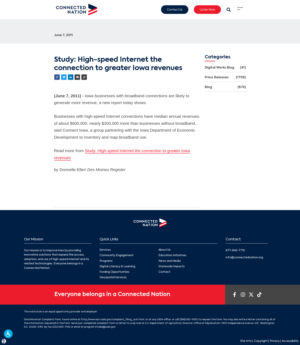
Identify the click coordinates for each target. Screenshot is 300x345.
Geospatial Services (113, 277)
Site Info (246, 341)
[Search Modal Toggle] (228, 9)
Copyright (261, 341)
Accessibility (290, 341)
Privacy (275, 341)
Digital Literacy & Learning (117, 266)
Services (105, 250)
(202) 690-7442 (61, 327)
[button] (8, 333)
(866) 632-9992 (189, 319)
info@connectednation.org (244, 257)
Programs (106, 260)
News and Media (169, 260)
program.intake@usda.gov (99, 327)
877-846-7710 (235, 250)
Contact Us (174, 9)
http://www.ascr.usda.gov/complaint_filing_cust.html (112, 319)
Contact (164, 271)
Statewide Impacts (171, 266)
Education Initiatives (172, 255)
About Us (164, 250)
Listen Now (207, 9)
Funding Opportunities (114, 271)
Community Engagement (117, 255)
